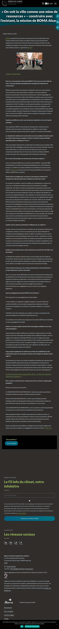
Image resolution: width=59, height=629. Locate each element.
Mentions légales (9, 615)
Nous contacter (11, 443)
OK (22, 626)
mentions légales (21, 513)
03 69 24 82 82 (11, 566)
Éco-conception (8, 611)
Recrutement (8, 607)
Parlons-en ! (48, 428)
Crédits (6, 618)
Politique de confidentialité (32, 626)
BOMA (8, 38)
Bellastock (14, 170)
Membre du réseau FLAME (27, 602)
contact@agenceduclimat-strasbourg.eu (21, 569)
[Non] (57, 624)
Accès (6, 563)
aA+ (51, 3)
